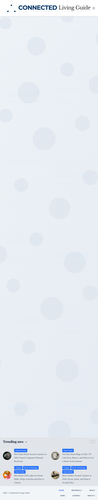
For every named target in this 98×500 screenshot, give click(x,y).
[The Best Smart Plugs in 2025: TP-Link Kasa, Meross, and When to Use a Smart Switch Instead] (55, 456)
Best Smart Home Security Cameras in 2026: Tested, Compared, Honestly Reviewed (30, 457)
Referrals (77, 490)
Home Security (20, 450)
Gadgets (18, 468)
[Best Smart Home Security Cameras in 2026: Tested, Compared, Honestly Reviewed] (7, 456)
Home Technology (31, 468)
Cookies (76, 495)
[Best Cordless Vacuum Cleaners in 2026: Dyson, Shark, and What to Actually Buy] (55, 475)
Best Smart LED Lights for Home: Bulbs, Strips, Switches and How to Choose (29, 479)
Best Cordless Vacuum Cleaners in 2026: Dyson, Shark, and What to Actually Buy (76, 479)
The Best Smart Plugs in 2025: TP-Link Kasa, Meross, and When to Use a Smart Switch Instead (78, 457)
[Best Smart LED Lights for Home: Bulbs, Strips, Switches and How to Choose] (7, 475)
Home (61, 490)
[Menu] (94, 8)
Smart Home (68, 450)
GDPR (62, 495)
